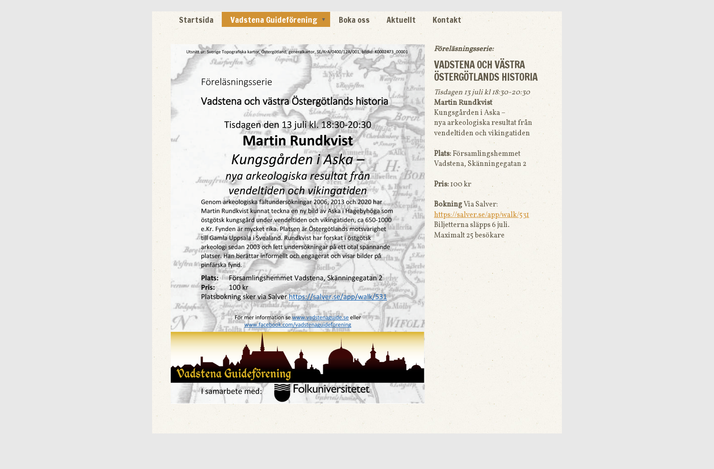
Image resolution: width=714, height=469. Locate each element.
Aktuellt (401, 20)
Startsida (196, 20)
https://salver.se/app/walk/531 (481, 215)
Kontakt (447, 20)
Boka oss (354, 20)
